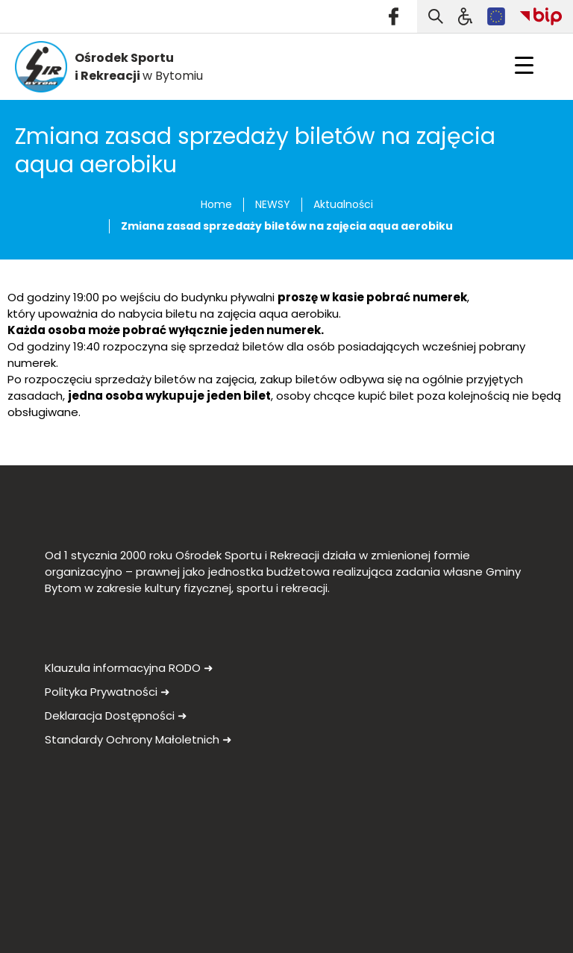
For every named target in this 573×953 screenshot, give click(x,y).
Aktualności (343, 204)
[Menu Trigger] (524, 65)
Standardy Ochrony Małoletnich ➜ (138, 739)
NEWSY (272, 204)
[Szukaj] (465, 16)
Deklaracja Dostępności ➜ (116, 715)
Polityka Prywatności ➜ (107, 691)
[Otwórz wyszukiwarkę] (436, 16)
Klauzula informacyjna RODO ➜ (129, 668)
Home (216, 204)
